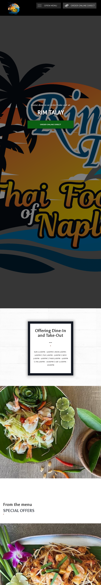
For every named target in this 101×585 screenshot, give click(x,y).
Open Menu (50, 5)
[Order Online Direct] (79, 6)
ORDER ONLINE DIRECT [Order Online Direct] (50, 124)
